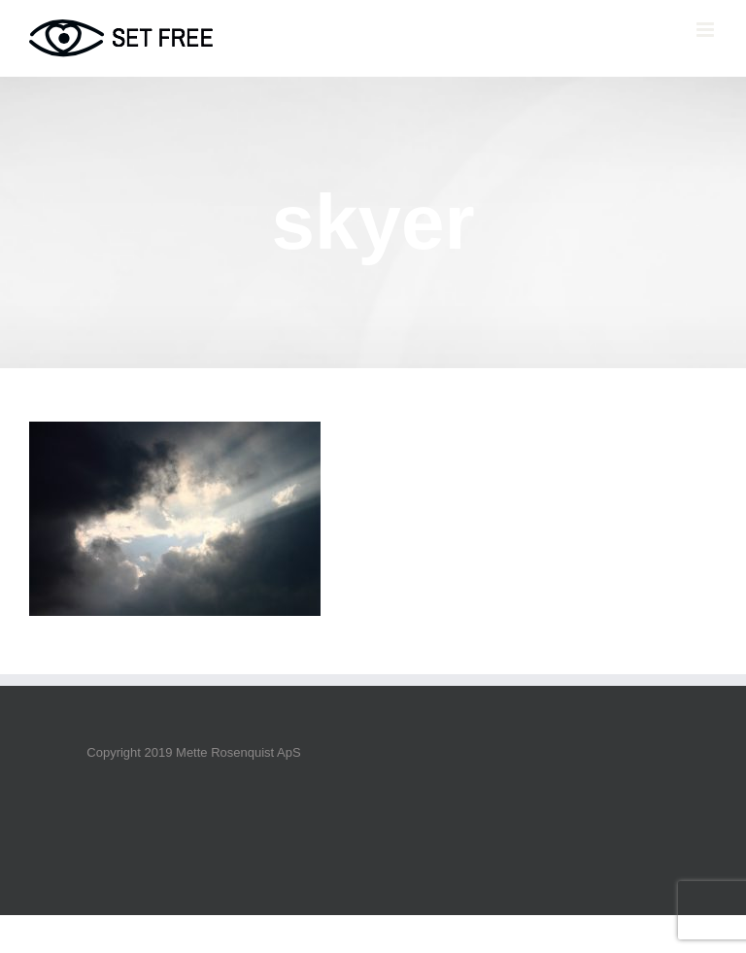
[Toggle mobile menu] (706, 29)
